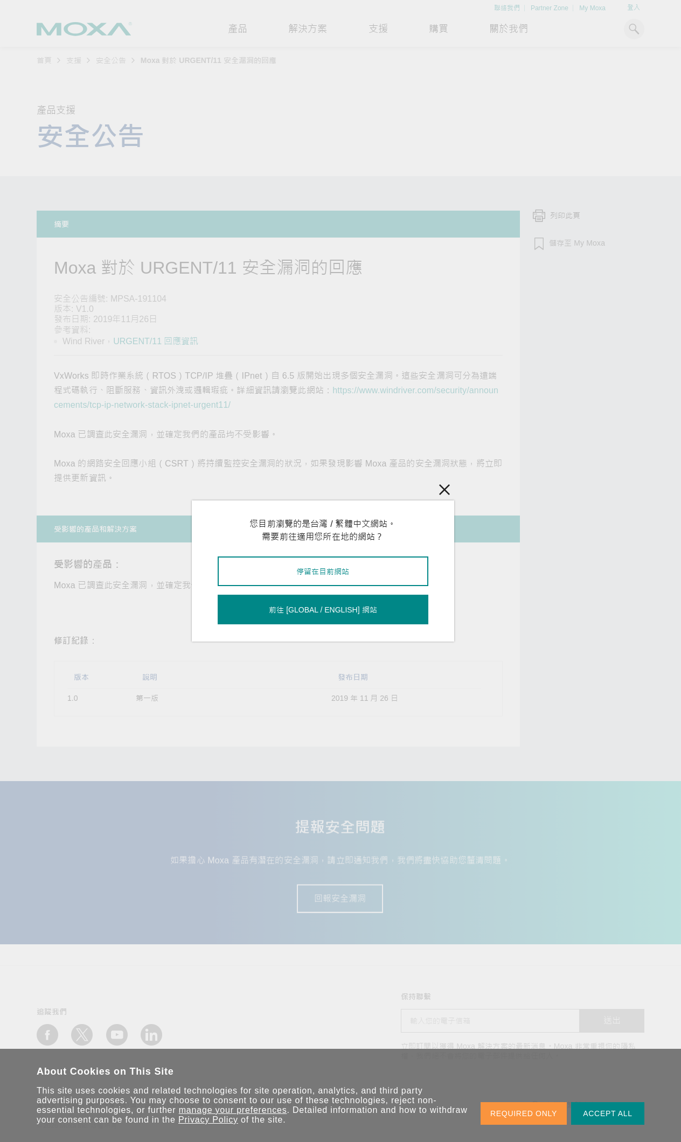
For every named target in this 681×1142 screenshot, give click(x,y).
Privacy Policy (208, 1119)
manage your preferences (233, 1110)
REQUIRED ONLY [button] (523, 1113)
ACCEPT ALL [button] (608, 1113)
